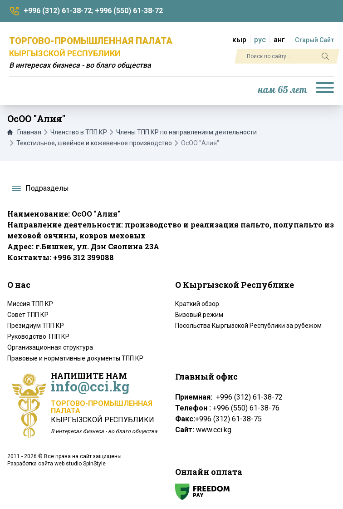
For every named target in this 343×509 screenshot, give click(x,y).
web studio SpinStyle (80, 463)
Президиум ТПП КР (35, 325)
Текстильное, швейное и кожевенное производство (94, 143)
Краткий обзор (197, 303)
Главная (24, 132)
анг (279, 39)
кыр (239, 39)
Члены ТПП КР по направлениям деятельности (186, 132)
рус (260, 39)
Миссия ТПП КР (30, 303)
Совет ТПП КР (28, 314)
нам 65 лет (282, 90)
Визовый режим (199, 314)
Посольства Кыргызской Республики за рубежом (248, 325)
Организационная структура (50, 347)
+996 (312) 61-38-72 (58, 10)
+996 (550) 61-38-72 (129, 10)
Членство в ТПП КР (78, 132)
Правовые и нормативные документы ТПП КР (75, 358)
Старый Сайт (314, 40)
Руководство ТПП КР (38, 336)
